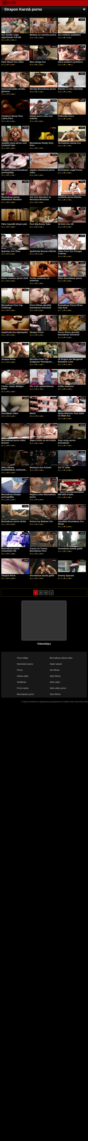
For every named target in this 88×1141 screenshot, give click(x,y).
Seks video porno (58, 688)
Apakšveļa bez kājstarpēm (14, 332)
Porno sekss (23, 688)
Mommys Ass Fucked (40, 467)
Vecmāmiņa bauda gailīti (70, 548)
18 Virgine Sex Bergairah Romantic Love (70, 360)
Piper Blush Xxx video (12, 62)
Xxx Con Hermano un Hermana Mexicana (40, 198)
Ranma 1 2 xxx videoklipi (70, 89)
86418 (33, 413)
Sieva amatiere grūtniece (70, 62)
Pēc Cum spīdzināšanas (42, 386)
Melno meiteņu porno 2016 (14, 278)
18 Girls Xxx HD (66, 224)
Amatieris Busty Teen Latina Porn (12, 117)
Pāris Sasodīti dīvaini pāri (14, 224)
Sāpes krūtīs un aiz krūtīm (43, 440)
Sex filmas (54, 670)
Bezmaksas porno (25, 694)
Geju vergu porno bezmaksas (67, 441)
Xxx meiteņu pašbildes (69, 35)
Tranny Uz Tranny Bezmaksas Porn (38, 549)
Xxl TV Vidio (64, 467)
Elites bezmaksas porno (70, 278)
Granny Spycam (66, 575)
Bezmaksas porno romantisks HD (10, 549)
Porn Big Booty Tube (40, 224)
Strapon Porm (37, 332)
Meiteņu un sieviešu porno (43, 35)
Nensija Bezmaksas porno (43, 89)
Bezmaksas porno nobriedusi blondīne (11, 198)
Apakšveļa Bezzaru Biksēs (43, 251)
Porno (20, 670)
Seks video (55, 682)
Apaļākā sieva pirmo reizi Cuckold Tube (14, 144)
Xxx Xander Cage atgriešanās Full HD (11, 36)
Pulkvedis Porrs (66, 116)
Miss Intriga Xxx (38, 62)
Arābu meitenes (66, 386)
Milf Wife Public (66, 494)
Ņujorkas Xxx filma (10, 251)
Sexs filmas (55, 694)
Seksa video (22, 676)
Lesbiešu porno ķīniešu (70, 197)
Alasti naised (56, 664)
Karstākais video (9, 413)
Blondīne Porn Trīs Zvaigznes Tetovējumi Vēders (41, 361)
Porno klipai (22, 658)
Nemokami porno (25, 664)
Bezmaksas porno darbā (13, 521)
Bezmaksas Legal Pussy (70, 170)
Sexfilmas (21, 682)
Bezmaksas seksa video (61, 658)
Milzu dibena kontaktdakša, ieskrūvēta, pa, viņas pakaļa (14, 470)
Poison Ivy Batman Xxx (41, 521)
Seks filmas (55, 676)
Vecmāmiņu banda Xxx (69, 143)
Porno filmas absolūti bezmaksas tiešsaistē (40, 306)
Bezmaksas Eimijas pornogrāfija (11, 495)
